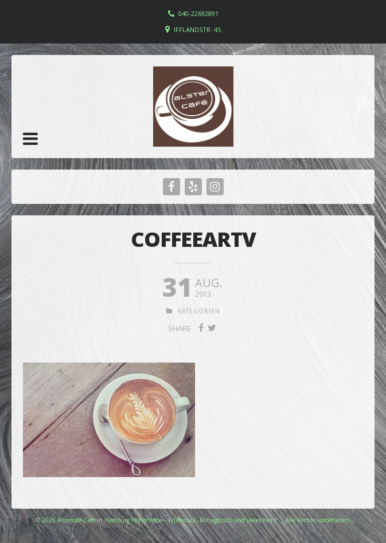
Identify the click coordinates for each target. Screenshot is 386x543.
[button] (30, 138)
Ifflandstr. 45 (197, 29)
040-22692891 (198, 13)
